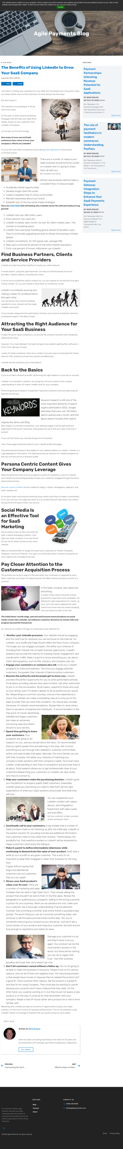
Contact (37, 1108)
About (36, 1111)
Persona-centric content (12, 487)
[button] (6, 83)
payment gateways (51, 149)
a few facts (15, 205)
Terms (105, 1133)
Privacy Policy (115, 1133)
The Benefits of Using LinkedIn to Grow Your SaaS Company (36, 70)
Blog (12, 1021)
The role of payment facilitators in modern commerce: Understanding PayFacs (94, 113)
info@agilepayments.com (76, 1107)
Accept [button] (60, 7)
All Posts (26, 1049)
